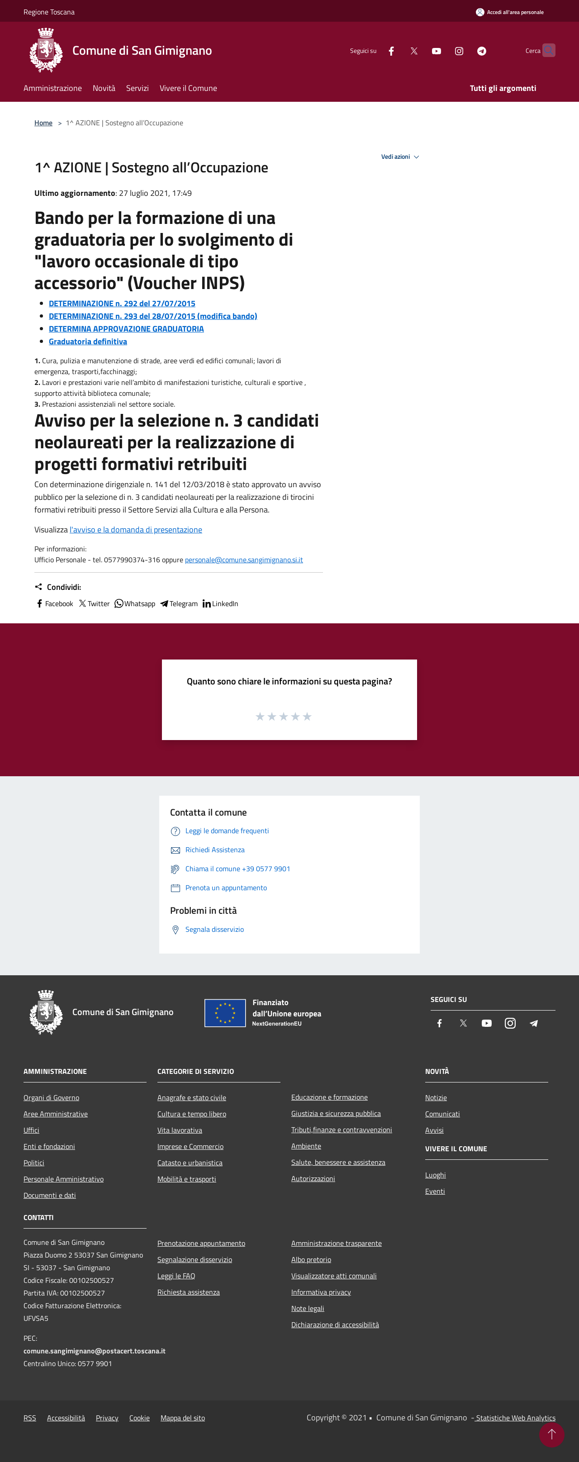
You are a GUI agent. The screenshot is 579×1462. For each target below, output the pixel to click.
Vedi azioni (401, 157)
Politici (34, 1162)
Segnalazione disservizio (194, 1259)
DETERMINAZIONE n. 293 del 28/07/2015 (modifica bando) (153, 316)
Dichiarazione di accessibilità (335, 1324)
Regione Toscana (49, 11)
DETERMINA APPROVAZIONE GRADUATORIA (126, 329)
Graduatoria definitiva (88, 341)
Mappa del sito (183, 1417)
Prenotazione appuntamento (201, 1243)
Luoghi (435, 1174)
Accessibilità (66, 1417)
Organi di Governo (51, 1097)
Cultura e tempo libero (191, 1113)
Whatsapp (134, 603)
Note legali (307, 1308)
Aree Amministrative (56, 1113)
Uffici (31, 1130)
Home (43, 122)
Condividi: (57, 587)
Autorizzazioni (313, 1178)
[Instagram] (441, 50)
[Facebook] (374, 50)
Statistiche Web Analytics (515, 1417)
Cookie (139, 1417)
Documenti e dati (50, 1195)
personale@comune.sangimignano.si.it (244, 559)
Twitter (93, 603)
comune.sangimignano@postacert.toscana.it (95, 1350)
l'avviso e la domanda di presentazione (136, 529)
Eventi (435, 1191)
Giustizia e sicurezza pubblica (336, 1113)
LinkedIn (219, 603)
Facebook (53, 603)
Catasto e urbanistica (190, 1162)
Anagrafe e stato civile (191, 1097)
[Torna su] (552, 1435)
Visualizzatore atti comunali (334, 1275)
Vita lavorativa (179, 1130)
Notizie (436, 1097)
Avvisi (434, 1130)
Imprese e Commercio (190, 1146)
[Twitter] (396, 50)
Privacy (107, 1417)
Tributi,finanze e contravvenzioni (341, 1129)
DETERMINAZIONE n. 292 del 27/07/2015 (122, 303)
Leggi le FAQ (176, 1275)
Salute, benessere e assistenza (338, 1162)
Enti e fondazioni (49, 1146)
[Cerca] (544, 50)
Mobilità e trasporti (186, 1178)
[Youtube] (419, 50)
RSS (30, 1417)
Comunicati (442, 1113)
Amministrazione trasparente (336, 1243)
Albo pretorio (311, 1259)
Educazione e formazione (329, 1097)
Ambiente (306, 1145)
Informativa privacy (321, 1291)
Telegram (178, 603)
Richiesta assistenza (188, 1291)
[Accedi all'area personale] (509, 12)
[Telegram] (464, 50)
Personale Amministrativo (64, 1178)
